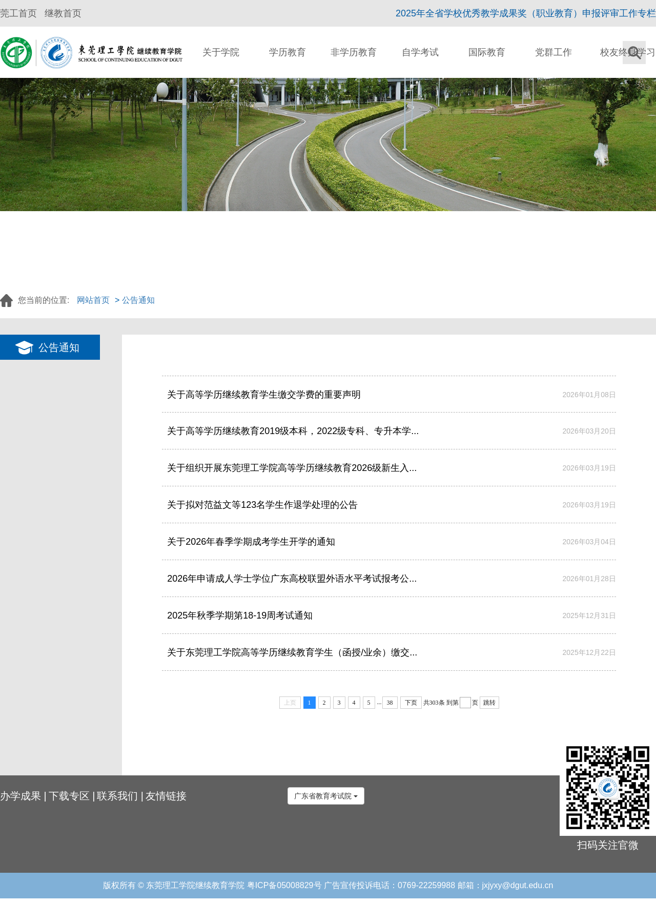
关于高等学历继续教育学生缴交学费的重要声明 (264, 394)
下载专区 (69, 796)
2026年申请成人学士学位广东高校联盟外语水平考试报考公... (292, 578)
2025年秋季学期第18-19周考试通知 (240, 615)
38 (390, 702)
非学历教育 (354, 52)
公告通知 (138, 300)
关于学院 (220, 52)
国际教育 (486, 52)
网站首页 (93, 300)
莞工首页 (18, 13)
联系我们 (117, 796)
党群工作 (553, 52)
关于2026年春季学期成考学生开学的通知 (251, 542)
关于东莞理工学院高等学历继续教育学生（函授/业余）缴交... (292, 652)
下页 (411, 702)
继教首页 (63, 13)
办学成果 (20, 796)
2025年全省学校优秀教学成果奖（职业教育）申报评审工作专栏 (526, 13)
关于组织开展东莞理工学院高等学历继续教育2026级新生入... (292, 468)
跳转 (489, 702)
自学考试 (420, 52)
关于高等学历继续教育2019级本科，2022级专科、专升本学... (293, 431)
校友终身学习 (627, 52)
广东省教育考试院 (326, 796)
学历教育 (287, 52)
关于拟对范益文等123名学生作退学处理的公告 (262, 505)
